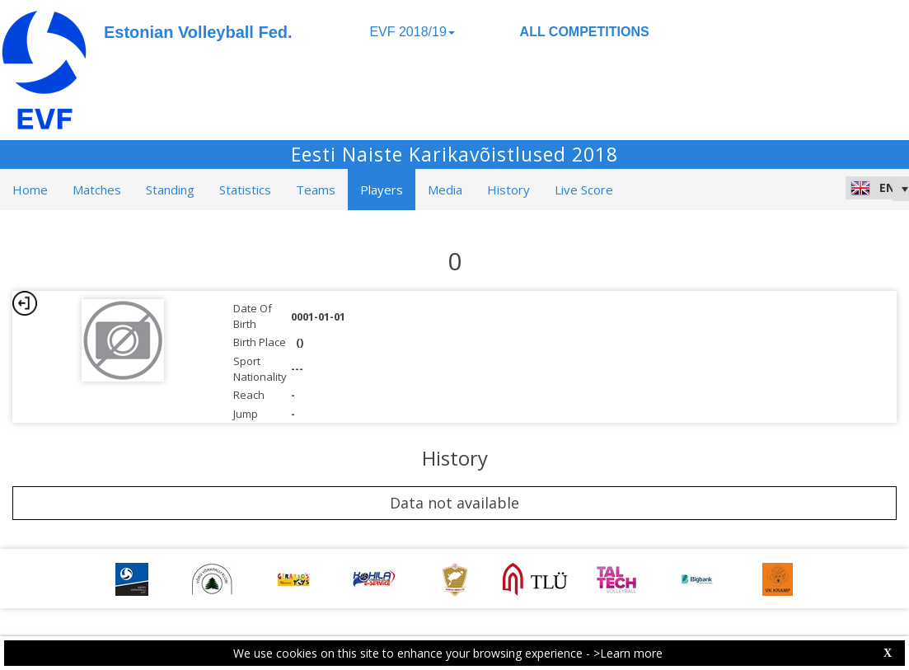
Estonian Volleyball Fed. (198, 32)
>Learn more (628, 653)
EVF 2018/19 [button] (411, 32)
